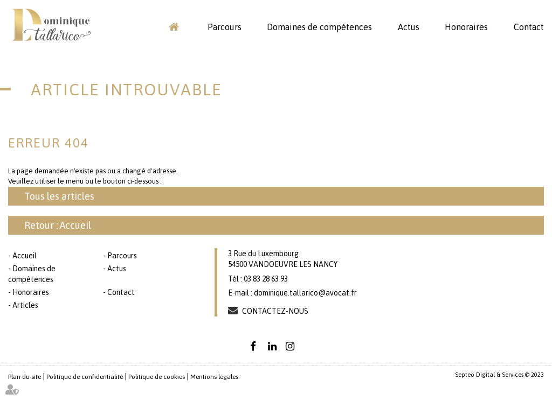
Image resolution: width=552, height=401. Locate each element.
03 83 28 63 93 (266, 279)
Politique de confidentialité (84, 377)
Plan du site (24, 377)
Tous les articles (59, 196)
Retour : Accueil (57, 225)
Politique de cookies (156, 377)
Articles (25, 305)
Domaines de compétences (319, 27)
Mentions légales (214, 377)
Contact (529, 27)
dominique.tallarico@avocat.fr (305, 293)
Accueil (173, 27)
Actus (408, 27)
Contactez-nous (275, 311)
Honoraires (466, 27)
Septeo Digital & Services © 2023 (499, 374)
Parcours (225, 27)
